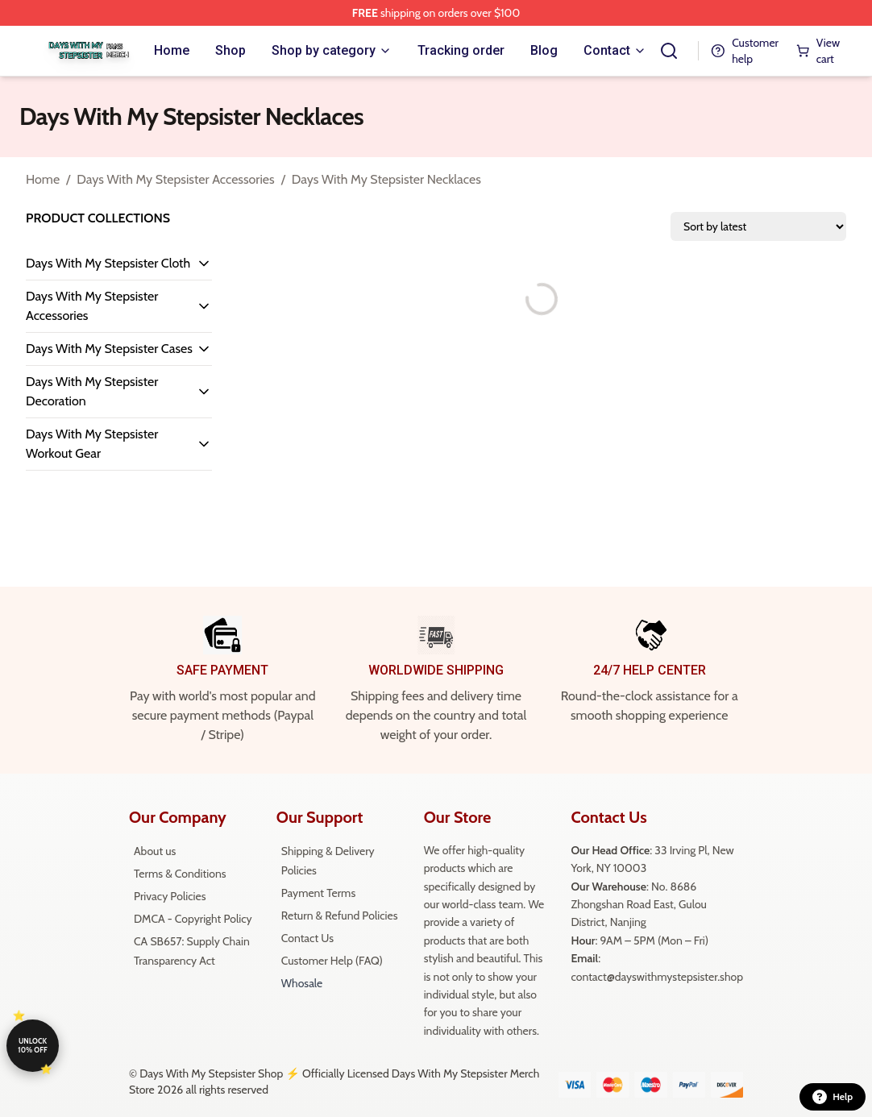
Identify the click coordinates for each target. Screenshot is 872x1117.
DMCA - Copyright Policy (193, 918)
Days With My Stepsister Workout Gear (92, 443)
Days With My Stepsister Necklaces (386, 179)
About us (155, 851)
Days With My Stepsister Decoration (92, 391)
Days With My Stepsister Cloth (108, 263)
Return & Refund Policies (339, 915)
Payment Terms (318, 893)
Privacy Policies (170, 896)
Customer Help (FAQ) (332, 960)
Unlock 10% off (32, 1045)
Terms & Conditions (180, 873)
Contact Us (307, 938)
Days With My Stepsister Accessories (175, 179)
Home (43, 179)
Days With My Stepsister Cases (109, 348)
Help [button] (832, 1097)
